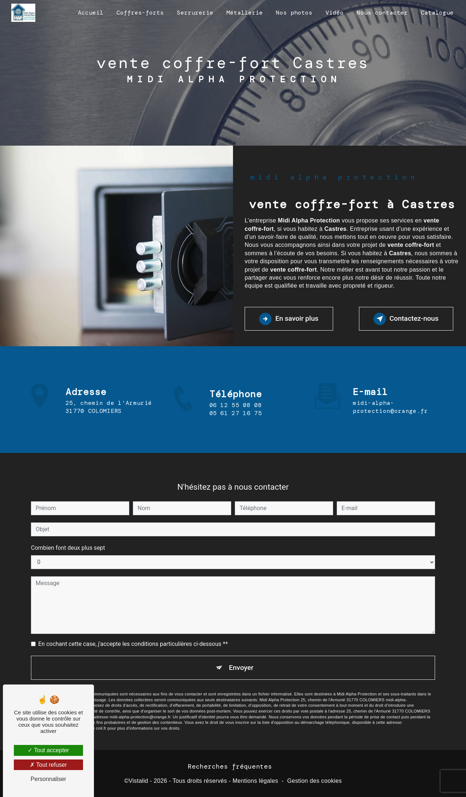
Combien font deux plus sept (68, 537)
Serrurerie (195, 12)
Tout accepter (48, 750)
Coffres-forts (140, 12)
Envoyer (241, 658)
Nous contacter (382, 12)
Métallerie (244, 12)
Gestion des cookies (314, 781)
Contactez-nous (405, 319)
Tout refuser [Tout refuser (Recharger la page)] (48, 765)
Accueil (90, 12)
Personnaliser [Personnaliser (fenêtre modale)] (48, 779)
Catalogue (437, 12)
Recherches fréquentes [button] (230, 766)
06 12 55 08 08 (235, 415)
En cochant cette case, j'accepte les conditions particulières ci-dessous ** (133, 634)
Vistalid (138, 781)
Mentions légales (255, 781)
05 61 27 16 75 (235, 423)
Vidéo (334, 12)
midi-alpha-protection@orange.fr (390, 397)
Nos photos (294, 12)
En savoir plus (289, 319)
